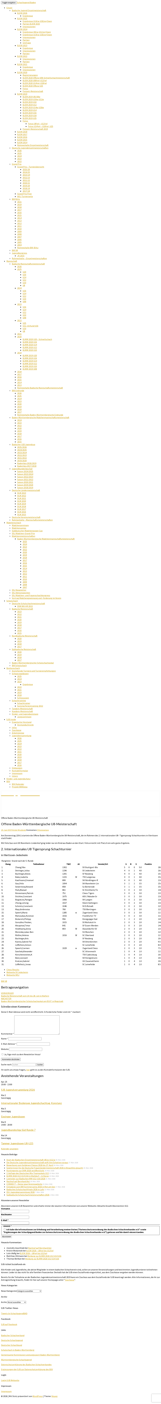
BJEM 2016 (22, 137)
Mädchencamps (19, 528)
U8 (24, 285)
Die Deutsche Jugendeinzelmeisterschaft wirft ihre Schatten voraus (37, 1162)
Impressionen (29, 26)
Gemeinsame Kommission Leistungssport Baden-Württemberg (30, 1354)
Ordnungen (17, 768)
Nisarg (54, 1396)
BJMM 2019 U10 (30, 366)
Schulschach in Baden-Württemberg (17, 1350)
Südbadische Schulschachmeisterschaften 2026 (27, 1194)
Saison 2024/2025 (25, 471)
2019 (19, 204)
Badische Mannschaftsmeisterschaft (28, 263)
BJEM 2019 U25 (30, 118)
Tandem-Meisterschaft (22, 708)
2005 (19, 242)
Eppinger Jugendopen (13, 1116)
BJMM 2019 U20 (30, 355)
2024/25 (26, 172)
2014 (19, 218)
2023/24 (26, 174)
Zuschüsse (16, 730)
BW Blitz (16, 199)
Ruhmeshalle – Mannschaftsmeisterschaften (32, 520)
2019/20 (26, 185)
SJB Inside (11, 719)
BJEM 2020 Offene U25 (33, 86)
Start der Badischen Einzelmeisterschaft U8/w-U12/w (30, 1159)
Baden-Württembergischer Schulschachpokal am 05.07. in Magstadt (32, 1000)
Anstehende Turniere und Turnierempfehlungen (34, 671)
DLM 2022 (21, 495)
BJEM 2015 (22, 139)
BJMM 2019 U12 (30, 363)
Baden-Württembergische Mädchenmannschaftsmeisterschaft (40, 417)
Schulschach (12, 600)
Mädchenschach (13, 522)
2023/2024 (22, 452)
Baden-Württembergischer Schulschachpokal (33, 662)
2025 (19, 153)
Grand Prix (16, 164)
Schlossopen (23, 697)
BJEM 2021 (22, 64)
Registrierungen (30, 75)
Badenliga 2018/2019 (26, 463)
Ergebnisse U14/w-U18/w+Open (37, 21)
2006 (19, 239)
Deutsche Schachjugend (12, 1340)
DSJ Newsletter (19, 590)
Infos (14, 727)
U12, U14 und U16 (30, 325)
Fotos (25, 88)
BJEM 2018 (22, 131)
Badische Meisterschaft (22, 609)
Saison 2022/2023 (25, 476)
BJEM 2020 (22, 72)
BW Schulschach (19, 665)
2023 (19, 158)
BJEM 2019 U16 (30, 112)
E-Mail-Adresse (8, 1043)
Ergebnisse (28, 15)
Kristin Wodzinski (19, 830)
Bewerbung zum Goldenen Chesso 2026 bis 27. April (29, 1165)
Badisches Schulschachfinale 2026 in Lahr (25, 1189)
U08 (24, 301)
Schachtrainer (23, 703)
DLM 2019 (21, 503)
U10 (24, 282)
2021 (19, 201)
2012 (19, 223)
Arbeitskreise (18, 733)
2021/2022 (22, 458)
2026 (19, 150)
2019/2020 (22, 460)
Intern (15, 776)
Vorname (5, 1208)
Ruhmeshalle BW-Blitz (27, 247)
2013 (19, 220)
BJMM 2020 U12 (30, 347)
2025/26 (26, 169)
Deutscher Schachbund (11, 1345)
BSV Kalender (18, 784)
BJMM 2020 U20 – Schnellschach (37, 339)
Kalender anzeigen (9, 1148)
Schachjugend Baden (26, 2)
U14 (24, 277)
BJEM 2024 (22, 29)
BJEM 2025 (22, 18)
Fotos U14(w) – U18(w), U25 (40, 126)
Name (4, 1038)
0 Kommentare (43, 830)
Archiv (4, 1302)
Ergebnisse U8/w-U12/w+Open (37, 32)
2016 (19, 212)
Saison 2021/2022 (25, 479)
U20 (24, 272)
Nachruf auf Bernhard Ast (18, 1181)
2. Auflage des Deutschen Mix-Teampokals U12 (27, 1173)
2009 (19, 231)
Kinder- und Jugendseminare (25, 714)
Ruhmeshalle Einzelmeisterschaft (33, 145)
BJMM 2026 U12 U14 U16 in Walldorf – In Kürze (27, 1176)
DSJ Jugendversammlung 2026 (20, 1192)
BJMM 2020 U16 (30, 342)
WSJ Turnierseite (25, 196)
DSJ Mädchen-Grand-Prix (23, 533)
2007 (19, 236)
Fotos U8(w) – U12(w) (38, 123)
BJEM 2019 (22, 94)
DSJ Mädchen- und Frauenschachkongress (31, 595)
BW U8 (15, 250)
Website (5, 1049)
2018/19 (26, 188)
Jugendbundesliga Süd (22, 468)
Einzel (9, 7)
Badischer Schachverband (12, 1335)
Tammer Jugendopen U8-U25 (17, 1143)
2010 (19, 228)
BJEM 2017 (22, 134)
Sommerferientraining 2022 (30, 706)
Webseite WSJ (12, 975)
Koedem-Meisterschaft (22, 711)
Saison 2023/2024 (25, 474)
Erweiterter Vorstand (21, 722)
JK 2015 (20, 255)
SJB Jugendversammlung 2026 (18, 1089)
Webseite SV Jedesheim (17, 972)
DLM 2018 (21, 506)
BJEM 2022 (22, 56)
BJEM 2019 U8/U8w (31, 96)
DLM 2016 (21, 511)
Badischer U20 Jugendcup (23, 444)
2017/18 (26, 191)
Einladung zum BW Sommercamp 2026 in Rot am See (30, 1186)
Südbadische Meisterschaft (24, 649)
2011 (19, 226)
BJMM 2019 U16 (30, 358)
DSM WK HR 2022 (25, 606)
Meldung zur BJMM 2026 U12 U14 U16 (44, 1256)
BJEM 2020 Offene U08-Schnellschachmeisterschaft (46, 77)
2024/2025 (22, 449)
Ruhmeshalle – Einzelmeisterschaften (29, 258)
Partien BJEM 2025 (31, 24)
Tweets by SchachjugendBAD (14, 1313)
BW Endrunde (18, 390)
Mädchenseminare (20, 525)
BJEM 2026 (22, 13)
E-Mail (4, 1220)
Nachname (6, 1214)
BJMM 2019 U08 (30, 369)
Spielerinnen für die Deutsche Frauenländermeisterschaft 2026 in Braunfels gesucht (44, 1167)
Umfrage (27, 42)
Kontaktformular (20, 770)
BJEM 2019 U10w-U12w (33, 99)
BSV (8, 781)
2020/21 (26, 183)
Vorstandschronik (25, 724)
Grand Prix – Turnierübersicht (30, 166)
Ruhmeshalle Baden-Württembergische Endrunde (40, 414)
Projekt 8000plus (19, 786)
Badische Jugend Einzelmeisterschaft (29, 10)
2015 (19, 215)
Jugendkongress (19, 253)
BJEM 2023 (22, 45)
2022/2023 (22, 455)
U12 (24, 280)
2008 (19, 234)
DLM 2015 (21, 514)
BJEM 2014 (22, 142)
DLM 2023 (21, 493)
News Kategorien (9, 1291)
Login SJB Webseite (10, 1380)
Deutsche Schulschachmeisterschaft (28, 603)
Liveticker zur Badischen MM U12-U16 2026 (25, 1178)
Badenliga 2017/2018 (26, 466)
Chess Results (12, 969)
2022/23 (26, 177)
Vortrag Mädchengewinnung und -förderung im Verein (36, 598)
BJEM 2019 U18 (30, 115)
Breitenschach (13, 668)
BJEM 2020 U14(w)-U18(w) (35, 83)
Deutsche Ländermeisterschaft (26, 490)
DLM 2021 (21, 498)
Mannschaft (11, 261)
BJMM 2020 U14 (30, 344)
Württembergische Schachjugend (16, 1359)
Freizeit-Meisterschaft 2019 (35, 129)
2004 (19, 245)
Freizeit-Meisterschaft (33, 91)
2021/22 (26, 180)
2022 (19, 161)
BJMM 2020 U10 (30, 350)
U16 (24, 274)
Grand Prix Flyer (24, 193)
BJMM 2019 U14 (30, 360)
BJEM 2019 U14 (30, 110)
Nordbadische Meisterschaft (24, 635)
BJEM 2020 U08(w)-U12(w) (35, 80)
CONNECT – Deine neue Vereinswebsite (24, 1184)
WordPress (38, 1396)
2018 (19, 207)
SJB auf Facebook (9, 1324)
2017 (19, 210)
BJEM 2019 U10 (30, 102)
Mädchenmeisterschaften (23, 536)
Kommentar (7, 1033)
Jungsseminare (24, 716)
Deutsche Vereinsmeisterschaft (26, 517)
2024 (19, 156)
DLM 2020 (21, 501)
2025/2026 (22, 447)
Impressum (17, 773)
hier (28, 1069)
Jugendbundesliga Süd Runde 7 (18, 1129)
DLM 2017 (21, 509)
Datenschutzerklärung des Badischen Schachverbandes (26, 1364)
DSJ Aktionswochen (21, 592)
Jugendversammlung (21, 735)
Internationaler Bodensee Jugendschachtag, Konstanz (31, 1103)
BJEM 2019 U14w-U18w (33, 107)
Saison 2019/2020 (25, 485)
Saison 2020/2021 (25, 482)
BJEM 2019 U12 (30, 104)
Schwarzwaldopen (20, 673)
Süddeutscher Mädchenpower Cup (27, 530)
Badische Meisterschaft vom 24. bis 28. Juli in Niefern (25, 994)
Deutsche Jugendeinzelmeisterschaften (30, 148)
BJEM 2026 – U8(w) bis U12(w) (39, 1250)
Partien (26, 40)
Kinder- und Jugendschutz (18, 778)
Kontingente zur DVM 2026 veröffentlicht (25, 1170)
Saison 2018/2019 (25, 487)
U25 (24, 323)
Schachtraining (19, 700)
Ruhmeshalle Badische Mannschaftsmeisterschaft (40, 387)
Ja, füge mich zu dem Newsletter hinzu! (21, 1054)
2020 (19, 336)
